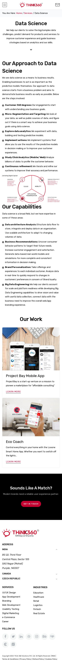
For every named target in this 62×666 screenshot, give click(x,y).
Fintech (37, 609)
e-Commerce (8, 617)
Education (38, 592)
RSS (53, 656)
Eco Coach (14, 442)
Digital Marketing (10, 613)
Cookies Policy (51, 659)
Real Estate (39, 613)
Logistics (37, 605)
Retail (36, 601)
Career (5, 621)
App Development (11, 596)
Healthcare (38, 597)
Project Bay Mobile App (25, 376)
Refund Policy (38, 659)
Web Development (11, 605)
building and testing (15, 135)
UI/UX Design (9, 592)
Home (19, 13)
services (28, 13)
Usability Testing (10, 609)
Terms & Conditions (10, 659)
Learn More (13, 391)
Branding (6, 601)
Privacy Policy (25, 659)
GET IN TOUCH (31, 504)
